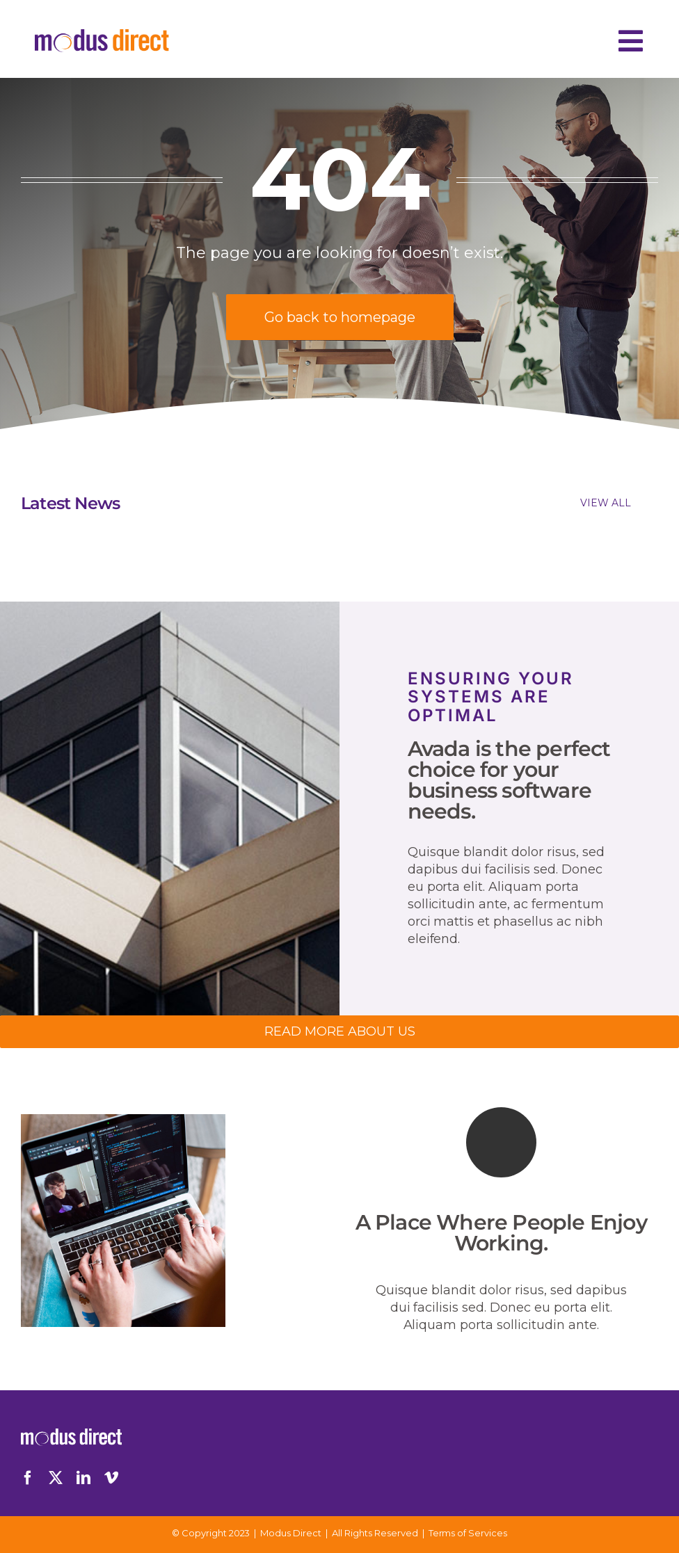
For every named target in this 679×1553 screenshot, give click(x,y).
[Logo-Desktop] (102, 35)
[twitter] (56, 1478)
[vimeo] (111, 1478)
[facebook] (28, 1478)
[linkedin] (83, 1478)
